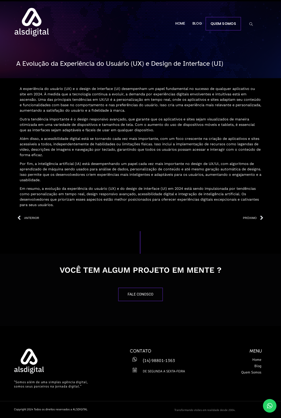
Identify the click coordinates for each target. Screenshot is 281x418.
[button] (269, 406)
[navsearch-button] (251, 24)
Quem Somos (223, 23)
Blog (197, 23)
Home (180, 23)
